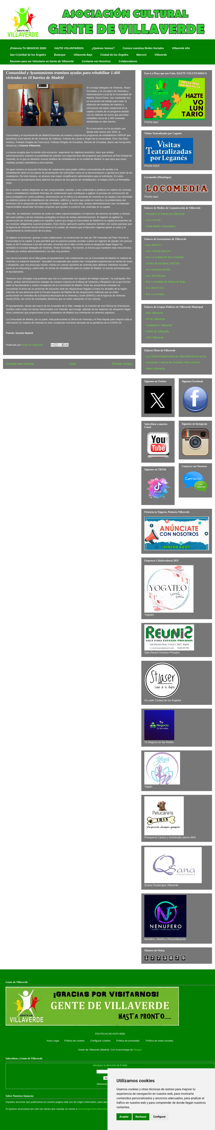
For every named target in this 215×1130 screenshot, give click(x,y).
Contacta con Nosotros (96, 61)
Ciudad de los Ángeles (114, 54)
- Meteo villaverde (154, 368)
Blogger (137, 1049)
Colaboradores (128, 61)
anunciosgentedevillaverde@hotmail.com (100, 1109)
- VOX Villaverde (154, 337)
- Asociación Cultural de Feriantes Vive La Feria (171, 362)
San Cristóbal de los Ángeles (28, 54)
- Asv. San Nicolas (154, 275)
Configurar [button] (159, 1116)
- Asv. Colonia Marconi (157, 251)
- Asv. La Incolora (154, 294)
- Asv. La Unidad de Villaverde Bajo (164, 281)
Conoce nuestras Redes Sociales (143, 48)
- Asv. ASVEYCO (154, 287)
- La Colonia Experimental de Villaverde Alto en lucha (175, 356)
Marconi (141, 54)
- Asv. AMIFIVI (152, 245)
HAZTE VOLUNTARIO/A (69, 48)
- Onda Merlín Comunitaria (159, 226)
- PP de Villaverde (154, 319)
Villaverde (160, 54)
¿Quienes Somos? (103, 48)
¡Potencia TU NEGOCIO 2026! (28, 48)
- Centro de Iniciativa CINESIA (161, 263)
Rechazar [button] (141, 1116)
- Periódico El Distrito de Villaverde (164, 213)
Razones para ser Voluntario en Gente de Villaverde (42, 61)
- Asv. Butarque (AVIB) (157, 269)
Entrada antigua (122, 363)
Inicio (72, 363)
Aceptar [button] (124, 1116)
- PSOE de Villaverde (156, 331)
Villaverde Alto (181, 48)
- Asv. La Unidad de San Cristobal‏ (163, 257)
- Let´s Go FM (152, 220)
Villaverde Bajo (82, 54)
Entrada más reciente (20, 363)
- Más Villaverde (153, 312)
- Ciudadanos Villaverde (158, 325)
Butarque (59, 54)
